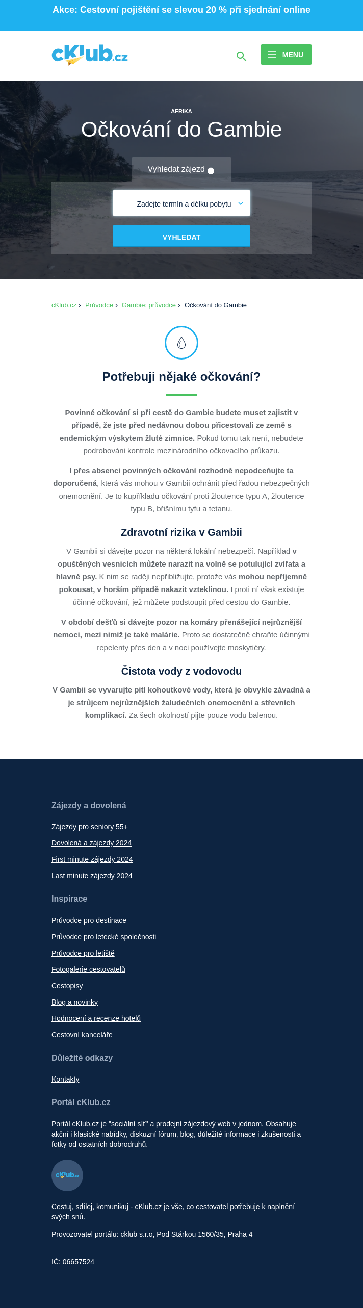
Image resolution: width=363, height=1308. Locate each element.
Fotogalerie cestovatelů (88, 969)
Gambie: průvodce (149, 305)
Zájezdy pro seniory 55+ (89, 827)
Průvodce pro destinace (88, 920)
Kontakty (65, 1079)
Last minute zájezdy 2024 (92, 875)
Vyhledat (181, 237)
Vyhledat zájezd (182, 170)
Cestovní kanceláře (82, 1035)
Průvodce (99, 305)
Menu (292, 54)
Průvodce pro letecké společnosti (103, 937)
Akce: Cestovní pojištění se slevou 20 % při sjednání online (181, 10)
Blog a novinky (74, 1002)
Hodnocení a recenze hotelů (96, 1018)
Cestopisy (67, 986)
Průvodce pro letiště (83, 953)
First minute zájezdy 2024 (92, 859)
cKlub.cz (63, 305)
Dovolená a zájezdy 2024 (91, 843)
